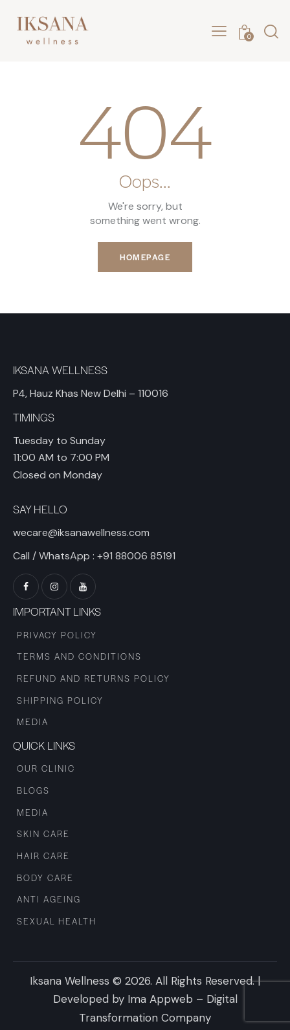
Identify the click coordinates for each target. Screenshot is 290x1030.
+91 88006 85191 (136, 556)
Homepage (145, 257)
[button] (219, 31)
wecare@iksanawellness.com (81, 532)
